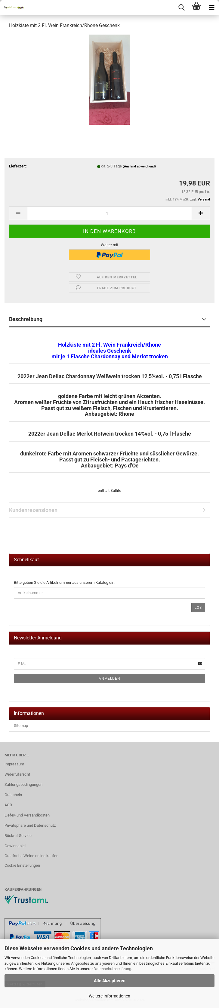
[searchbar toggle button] (181, 7)
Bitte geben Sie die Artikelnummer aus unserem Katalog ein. (64, 582)
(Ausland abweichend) (139, 166)
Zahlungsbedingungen (23, 784)
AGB (8, 805)
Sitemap (21, 725)
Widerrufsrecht (17, 774)
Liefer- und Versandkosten (27, 815)
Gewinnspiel (15, 846)
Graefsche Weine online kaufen (31, 855)
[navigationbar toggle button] (211, 7)
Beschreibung (25, 319)
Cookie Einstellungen (22, 865)
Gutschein (13, 794)
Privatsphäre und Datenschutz (30, 825)
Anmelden (109, 678)
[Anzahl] (109, 213)
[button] (18, 213)
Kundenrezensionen (33, 510)
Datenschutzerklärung (112, 969)
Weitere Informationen (109, 996)
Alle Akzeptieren (109, 980)
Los (198, 607)
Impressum (14, 764)
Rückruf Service (18, 835)
